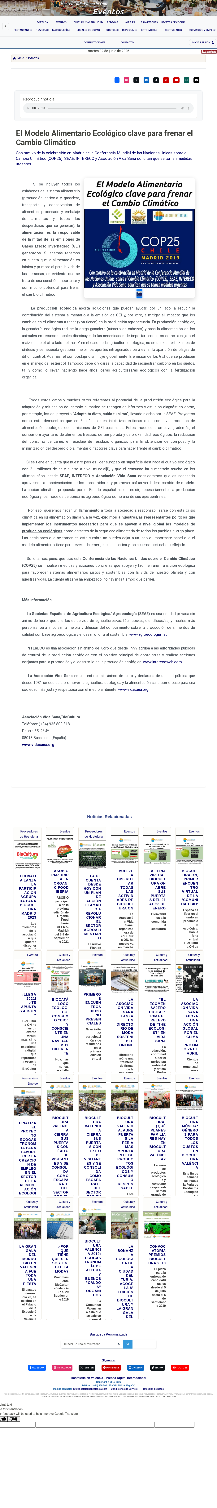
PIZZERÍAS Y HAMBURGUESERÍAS (93, 1353)
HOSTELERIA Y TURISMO (132, 1355)
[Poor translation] (14, 1378)
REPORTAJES (191, 1353)
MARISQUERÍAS (112, 1353)
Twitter (87, 1326)
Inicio (18, 58)
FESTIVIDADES (77, 1355)
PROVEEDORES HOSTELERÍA (154, 1353)
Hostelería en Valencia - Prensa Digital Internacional (108, 1336)
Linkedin (135, 1326)
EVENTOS (62, 1353)
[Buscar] (87, 1302)
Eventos (33, 58)
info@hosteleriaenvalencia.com (90, 1347)
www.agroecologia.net (148, 593)
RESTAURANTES (73, 1353)
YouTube (180, 1326)
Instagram (62, 1326)
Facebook (37, 1326)
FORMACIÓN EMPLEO (91, 1355)
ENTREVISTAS (65, 1355)
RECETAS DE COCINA (204, 1353)
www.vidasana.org (133, 648)
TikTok (157, 1326)
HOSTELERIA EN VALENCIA (166, 1355)
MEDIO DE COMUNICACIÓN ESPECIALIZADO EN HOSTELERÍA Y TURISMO (31, 1353)
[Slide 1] (156, 260)
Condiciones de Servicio (124, 1347)
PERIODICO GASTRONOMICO (111, 1355)
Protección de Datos (152, 1347)
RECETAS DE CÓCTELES (50, 1355)
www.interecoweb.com (162, 620)
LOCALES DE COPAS (126, 1353)
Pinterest (111, 1326)
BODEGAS (139, 1353)
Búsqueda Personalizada (108, 1293)
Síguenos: (108, 1319)
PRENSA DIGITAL (148, 1355)
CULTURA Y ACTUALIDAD (175, 1353)
